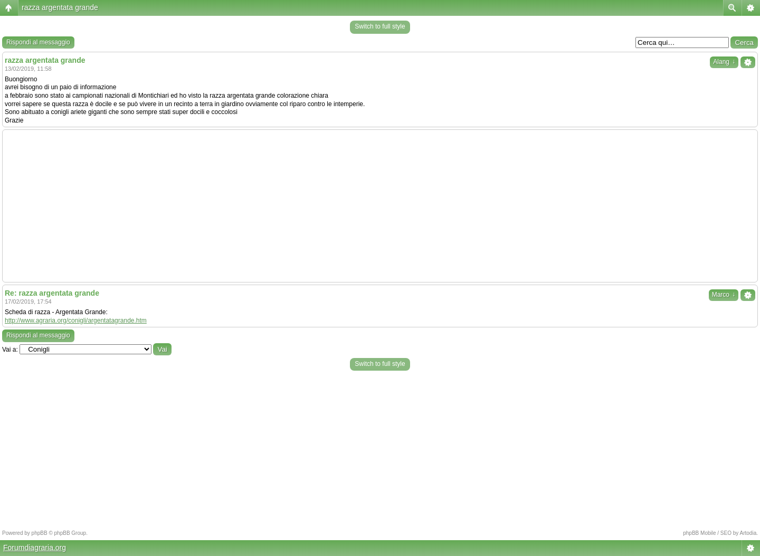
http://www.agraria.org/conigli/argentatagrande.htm (76, 320)
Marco (723, 294)
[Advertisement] (380, 206)
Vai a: (10, 349)
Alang (724, 61)
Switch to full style (380, 26)
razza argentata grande (60, 7)
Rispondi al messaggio (38, 42)
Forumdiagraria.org (34, 547)
